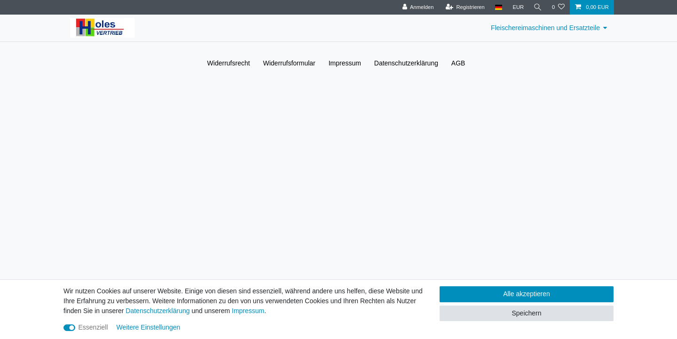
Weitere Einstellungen (148, 327)
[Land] (497, 7)
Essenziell (93, 327)
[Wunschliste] (558, 7)
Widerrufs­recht (228, 63)
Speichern (526, 313)
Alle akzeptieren (526, 294)
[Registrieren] (463, 7)
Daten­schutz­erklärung (406, 63)
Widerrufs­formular (289, 63)
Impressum (345, 63)
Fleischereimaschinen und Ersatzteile (545, 28)
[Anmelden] (417, 7)
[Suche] (537, 7)
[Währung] (517, 7)
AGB (458, 63)
